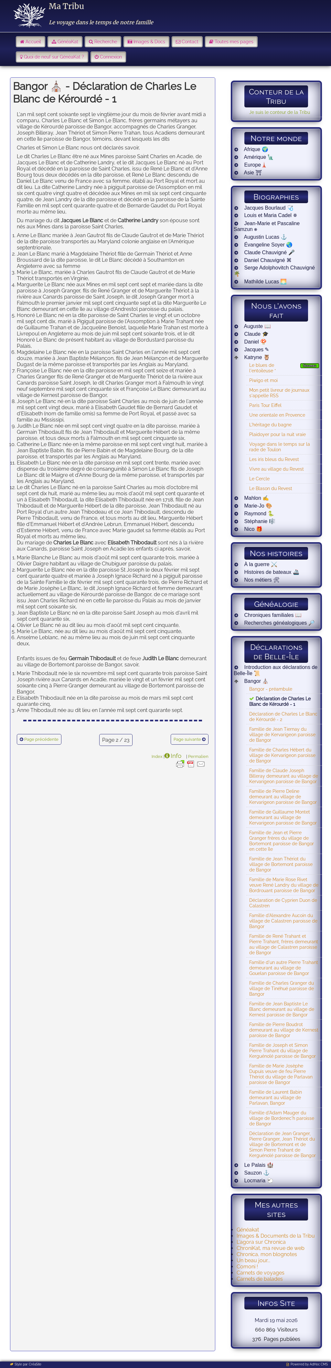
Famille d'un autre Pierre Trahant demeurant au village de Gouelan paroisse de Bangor (283, 967)
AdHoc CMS (319, 1364)
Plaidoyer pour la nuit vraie (277, 434)
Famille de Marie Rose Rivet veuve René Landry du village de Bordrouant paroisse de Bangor (283, 885)
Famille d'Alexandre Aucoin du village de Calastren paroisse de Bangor (283, 921)
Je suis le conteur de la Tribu (279, 112)
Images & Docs (149, 41)
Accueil (33, 41)
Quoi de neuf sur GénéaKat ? (54, 57)
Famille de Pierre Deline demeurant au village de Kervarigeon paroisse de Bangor (283, 796)
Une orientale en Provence (277, 415)
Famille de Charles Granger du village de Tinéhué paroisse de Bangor (281, 988)
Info (176, 755)
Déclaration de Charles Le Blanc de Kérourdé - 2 (283, 716)
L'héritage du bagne (270, 424)
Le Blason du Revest (270, 488)
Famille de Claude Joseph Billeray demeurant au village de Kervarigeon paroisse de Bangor (283, 776)
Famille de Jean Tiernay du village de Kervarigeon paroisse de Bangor (282, 734)
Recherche (105, 41)
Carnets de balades (260, 1279)
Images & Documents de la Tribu (276, 1236)
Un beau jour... (253, 1260)
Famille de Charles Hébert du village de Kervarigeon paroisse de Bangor (282, 755)
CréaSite (35, 1364)
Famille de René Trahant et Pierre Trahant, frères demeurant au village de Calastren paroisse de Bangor (283, 944)
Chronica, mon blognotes (267, 1254)
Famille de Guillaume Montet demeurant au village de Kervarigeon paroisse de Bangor (283, 817)
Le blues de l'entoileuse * (262, 367)
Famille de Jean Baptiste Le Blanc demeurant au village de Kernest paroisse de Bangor (281, 1009)
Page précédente (41, 739)
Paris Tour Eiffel (265, 405)
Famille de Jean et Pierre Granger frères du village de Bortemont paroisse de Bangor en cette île (281, 841)
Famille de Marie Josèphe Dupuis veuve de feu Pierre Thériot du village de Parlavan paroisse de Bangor (281, 1074)
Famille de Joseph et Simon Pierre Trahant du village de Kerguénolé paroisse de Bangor (282, 1050)
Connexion (111, 57)
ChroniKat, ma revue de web (270, 1248)
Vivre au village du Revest (276, 469)
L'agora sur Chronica (261, 1242)
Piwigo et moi (263, 380)
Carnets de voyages (260, 1273)
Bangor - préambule (270, 689)
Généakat (248, 1230)
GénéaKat (68, 41)
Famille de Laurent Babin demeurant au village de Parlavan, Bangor (275, 1097)
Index (157, 756)
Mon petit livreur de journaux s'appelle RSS (279, 392)
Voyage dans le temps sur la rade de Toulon (279, 446)
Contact (190, 41)
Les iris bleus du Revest (274, 459)
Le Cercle (259, 478)
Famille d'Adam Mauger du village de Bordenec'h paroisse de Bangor (281, 1118)
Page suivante (187, 739)
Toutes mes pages (234, 41)
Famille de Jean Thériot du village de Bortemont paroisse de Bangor (281, 864)
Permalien (198, 756)
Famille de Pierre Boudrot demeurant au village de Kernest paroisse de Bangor (283, 1030)
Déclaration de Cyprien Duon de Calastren (283, 902)
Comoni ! (247, 1267)
